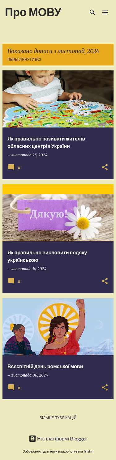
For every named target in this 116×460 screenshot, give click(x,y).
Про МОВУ (33, 12)
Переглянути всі (24, 59)
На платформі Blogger (58, 438)
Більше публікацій (58, 417)
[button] (105, 167)
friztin (88, 451)
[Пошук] (92, 12)
